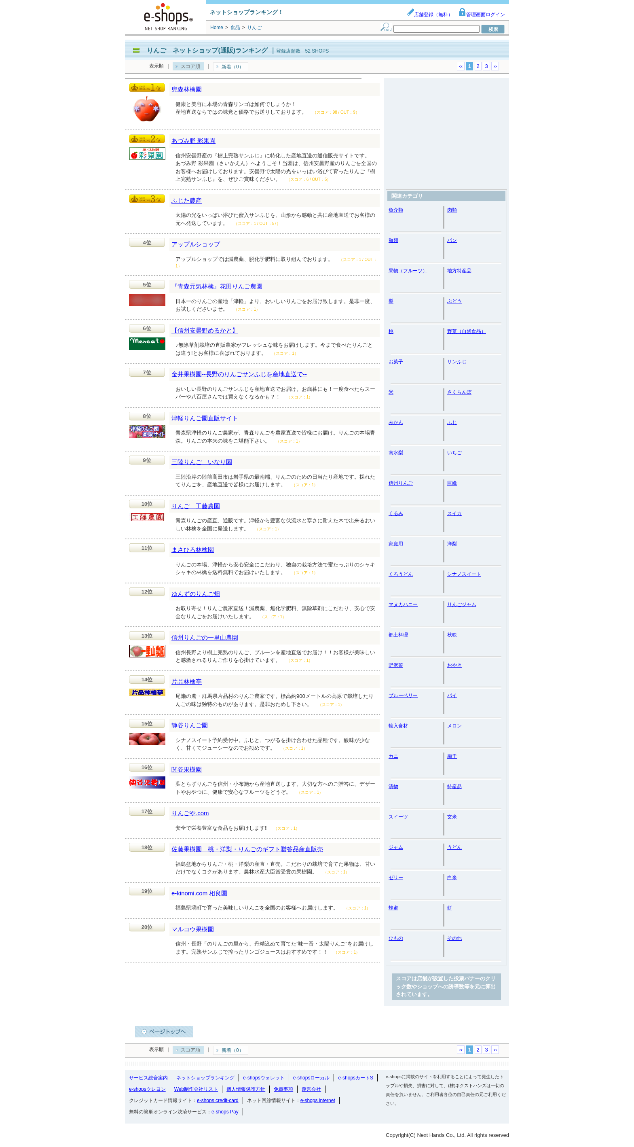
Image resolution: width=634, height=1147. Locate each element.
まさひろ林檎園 (192, 549)
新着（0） (233, 67)
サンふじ (457, 362)
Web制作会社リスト (196, 1089)
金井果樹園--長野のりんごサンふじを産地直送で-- (239, 374)
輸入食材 (398, 726)
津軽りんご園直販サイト (204, 418)
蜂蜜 (393, 908)
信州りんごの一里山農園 (204, 637)
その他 (454, 938)
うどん (454, 847)
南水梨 (396, 453)
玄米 (452, 817)
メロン (454, 726)
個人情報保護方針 (245, 1089)
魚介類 (396, 210)
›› (495, 66)
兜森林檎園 (186, 89)
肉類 (452, 210)
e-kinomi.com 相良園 (199, 893)
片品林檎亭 (186, 681)
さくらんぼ (459, 392)
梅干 (452, 756)
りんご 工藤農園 (195, 505)
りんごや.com (190, 813)
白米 (452, 877)
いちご (454, 453)
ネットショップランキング (205, 1078)
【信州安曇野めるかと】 (204, 330)
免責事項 (283, 1089)
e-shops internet (317, 1100)
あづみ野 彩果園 (193, 140)
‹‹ (461, 66)
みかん (396, 422)
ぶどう (454, 301)
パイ (452, 695)
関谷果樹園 (186, 769)
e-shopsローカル (311, 1078)
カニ (393, 756)
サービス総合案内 (148, 1078)
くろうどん (401, 574)
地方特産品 (459, 270)
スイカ (454, 513)
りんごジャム (461, 604)
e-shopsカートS (355, 1078)
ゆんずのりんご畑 (195, 593)
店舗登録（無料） (429, 14)
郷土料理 (398, 635)
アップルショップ (195, 244)
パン (452, 240)
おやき (454, 665)
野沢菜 (396, 665)
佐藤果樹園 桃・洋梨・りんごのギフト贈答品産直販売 (247, 849)
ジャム (396, 847)
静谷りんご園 (189, 725)
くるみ (396, 513)
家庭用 (396, 544)
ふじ (452, 422)
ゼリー (396, 877)
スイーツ (398, 817)
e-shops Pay (225, 1112)
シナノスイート (464, 574)
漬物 (393, 786)
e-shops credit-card (218, 1100)
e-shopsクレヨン (147, 1089)
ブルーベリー (403, 695)
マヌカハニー (403, 604)
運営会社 (311, 1089)
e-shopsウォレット (264, 1078)
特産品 (454, 786)
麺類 (393, 240)
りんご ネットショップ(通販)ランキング (207, 50)
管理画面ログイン (481, 14)
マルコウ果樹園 (192, 929)
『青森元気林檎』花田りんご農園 (216, 286)
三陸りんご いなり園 (201, 461)
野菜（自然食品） (466, 331)
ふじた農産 (186, 200)
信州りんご (401, 483)
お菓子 (396, 362)
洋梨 (452, 544)
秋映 (452, 635)
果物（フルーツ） (408, 270)
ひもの (396, 938)
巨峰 (452, 483)
